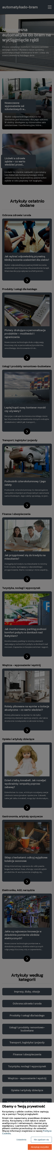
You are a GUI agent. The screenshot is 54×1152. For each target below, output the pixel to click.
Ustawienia (21, 1139)
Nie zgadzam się (41, 1139)
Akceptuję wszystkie (40, 1147)
